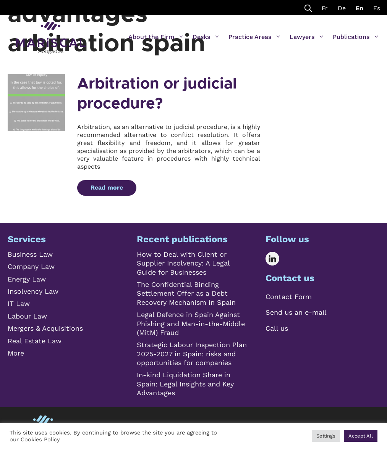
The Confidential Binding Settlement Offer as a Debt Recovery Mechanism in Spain (186, 293)
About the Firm (156, 37)
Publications (356, 37)
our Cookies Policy (35, 439)
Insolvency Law (33, 291)
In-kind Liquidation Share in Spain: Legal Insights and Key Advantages (185, 384)
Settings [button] (325, 436)
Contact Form (289, 297)
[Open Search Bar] (308, 7)
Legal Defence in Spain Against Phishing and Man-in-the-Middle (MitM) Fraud (191, 323)
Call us (277, 328)
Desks (206, 37)
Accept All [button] (360, 436)
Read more (107, 187)
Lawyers (307, 37)
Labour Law (27, 316)
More (16, 353)
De (342, 8)
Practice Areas (254, 37)
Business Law (30, 254)
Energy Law (27, 279)
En (359, 8)
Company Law (31, 266)
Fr (325, 8)
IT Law (19, 303)
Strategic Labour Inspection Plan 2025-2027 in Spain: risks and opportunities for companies (192, 354)
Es (376, 8)
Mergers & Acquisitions (45, 328)
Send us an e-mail (296, 312)
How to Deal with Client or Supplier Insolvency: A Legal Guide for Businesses (183, 263)
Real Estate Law (35, 341)
